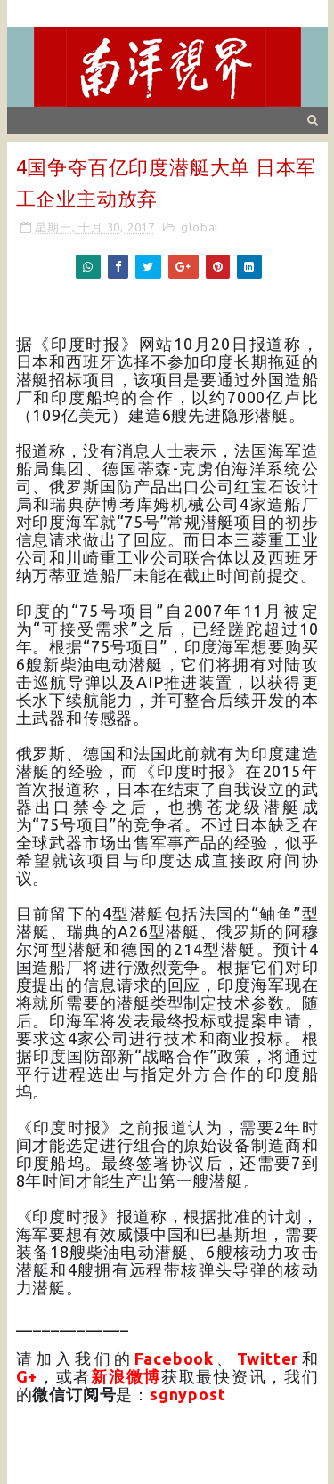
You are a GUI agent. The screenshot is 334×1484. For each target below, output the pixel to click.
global (199, 227)
